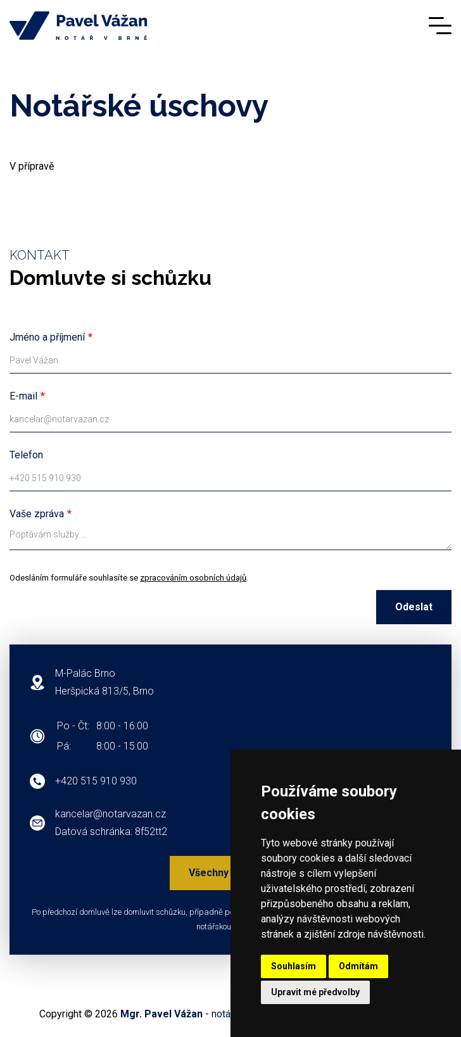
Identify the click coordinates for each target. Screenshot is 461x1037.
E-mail (23, 396)
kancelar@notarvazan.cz (110, 814)
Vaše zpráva (36, 514)
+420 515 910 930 (96, 781)
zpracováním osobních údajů (193, 577)
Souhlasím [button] (293, 966)
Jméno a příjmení (47, 337)
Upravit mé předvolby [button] (315, 992)
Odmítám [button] (358, 966)
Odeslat (414, 607)
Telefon (26, 455)
